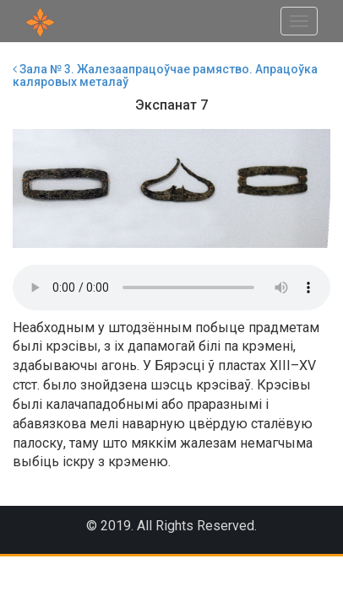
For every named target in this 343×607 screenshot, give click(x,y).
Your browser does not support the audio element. (171, 287)
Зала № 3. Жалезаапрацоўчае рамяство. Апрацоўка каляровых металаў (165, 75)
